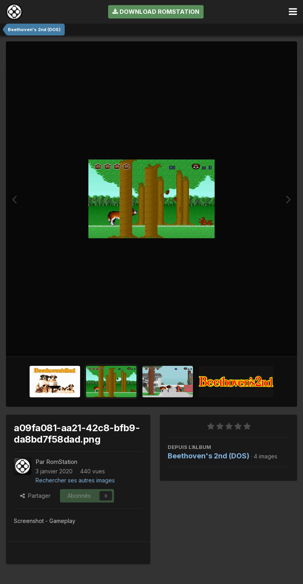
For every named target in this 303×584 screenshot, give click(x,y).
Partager (35, 495)
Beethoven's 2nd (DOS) (208, 456)
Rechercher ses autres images (75, 480)
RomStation (61, 461)
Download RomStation (155, 11)
